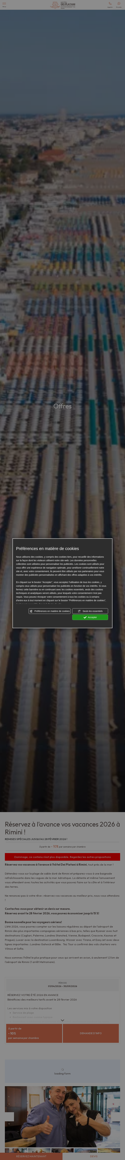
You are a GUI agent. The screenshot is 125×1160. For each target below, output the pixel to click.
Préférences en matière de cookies (50, 611)
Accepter (90, 617)
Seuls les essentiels (90, 611)
